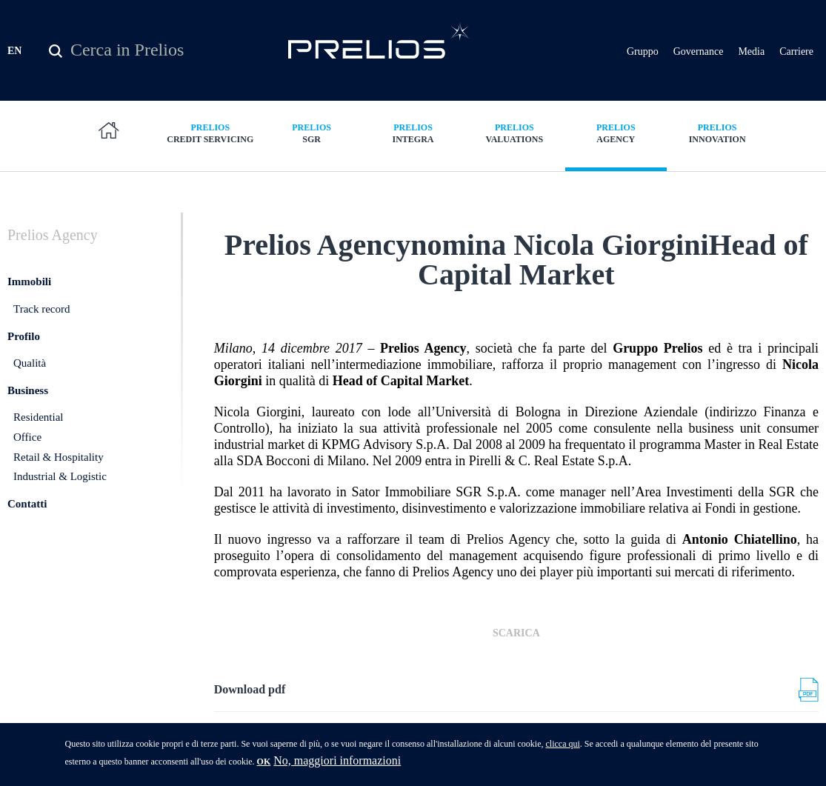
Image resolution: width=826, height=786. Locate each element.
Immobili (29, 281)
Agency (616, 132)
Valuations (514, 132)
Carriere (796, 51)
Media (751, 51)
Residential (38, 417)
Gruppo (643, 51)
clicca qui (562, 748)
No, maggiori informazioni (337, 765)
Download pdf (249, 689)
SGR (311, 132)
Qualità (29, 363)
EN (14, 50)
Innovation (717, 132)
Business (27, 390)
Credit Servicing (210, 132)
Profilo (23, 336)
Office (27, 437)
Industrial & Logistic (60, 476)
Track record (41, 309)
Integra (413, 132)
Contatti (27, 504)
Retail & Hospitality (58, 457)
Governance (698, 51)
